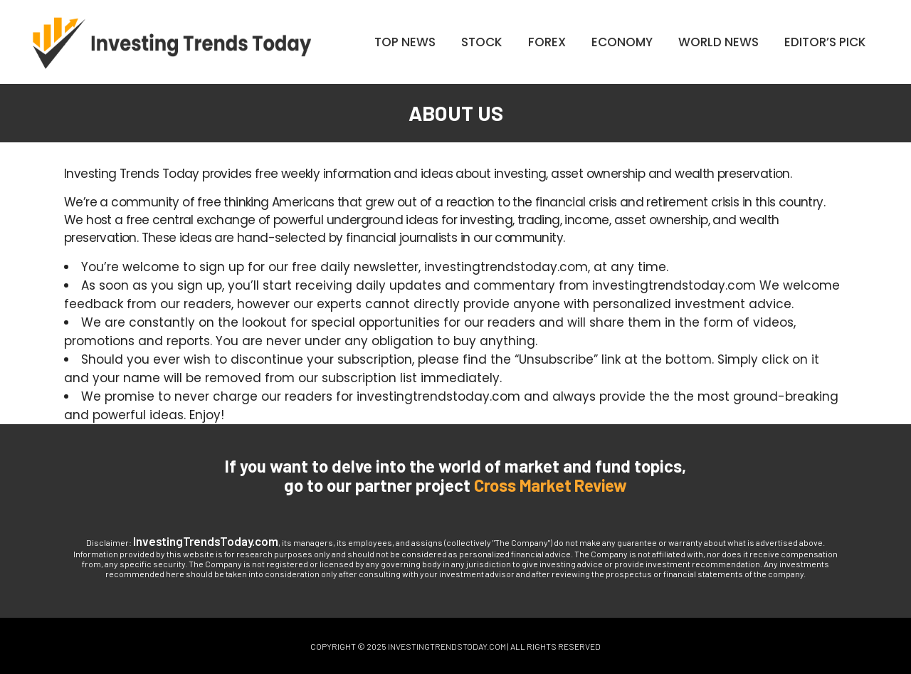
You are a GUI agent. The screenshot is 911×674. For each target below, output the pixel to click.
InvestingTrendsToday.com (205, 541)
